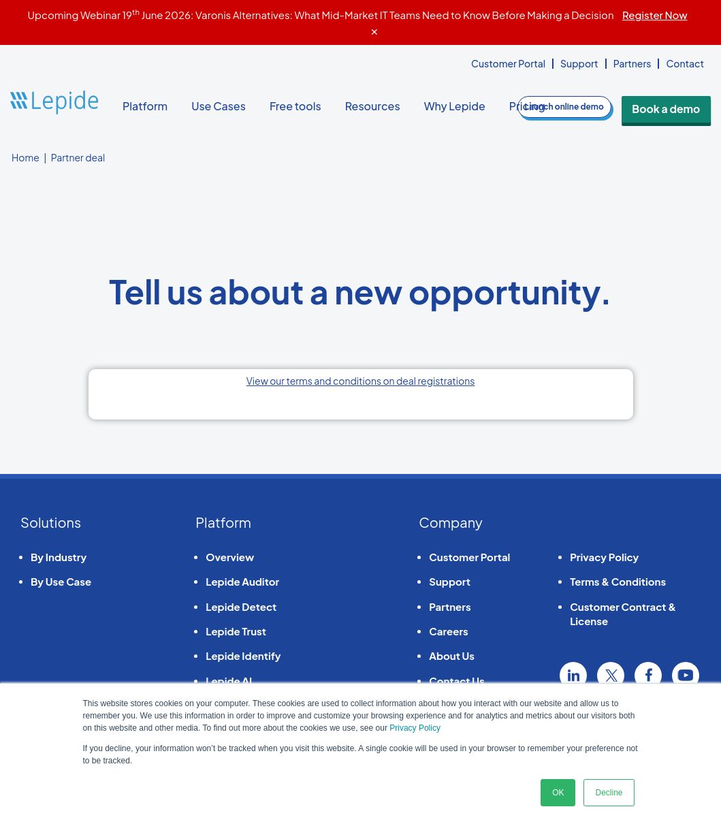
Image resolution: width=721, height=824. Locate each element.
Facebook (648, 675)
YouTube (685, 675)
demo (586, 106)
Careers (448, 630)
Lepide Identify (243, 655)
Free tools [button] (301, 106)
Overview (230, 556)
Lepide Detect (241, 606)
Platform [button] (150, 106)
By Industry (58, 556)
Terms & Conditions (618, 581)
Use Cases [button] (223, 106)
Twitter (610, 675)
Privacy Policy (414, 728)
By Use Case (61, 581)
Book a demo (677, 106)
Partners (632, 63)
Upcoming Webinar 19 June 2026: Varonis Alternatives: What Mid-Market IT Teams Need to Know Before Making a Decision (357, 14)
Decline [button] (608, 792)
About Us (452, 655)
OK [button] (558, 792)
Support (579, 63)
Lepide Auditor (242, 581)
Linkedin (573, 675)
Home (25, 157)
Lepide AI (229, 680)
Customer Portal (508, 63)
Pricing (527, 106)
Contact (685, 63)
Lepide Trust (236, 630)
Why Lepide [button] (460, 106)
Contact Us (456, 680)
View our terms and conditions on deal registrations (360, 381)
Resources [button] (378, 106)
